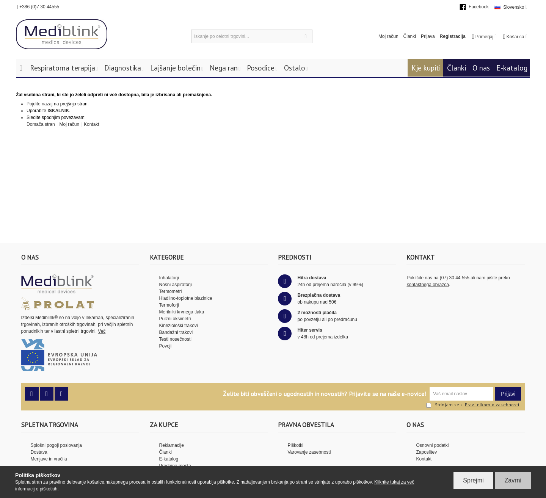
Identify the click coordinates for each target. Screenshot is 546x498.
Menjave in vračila (49, 459)
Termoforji (169, 305)
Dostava (39, 452)
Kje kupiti (426, 67)
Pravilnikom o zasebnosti (492, 404)
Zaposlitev (426, 452)
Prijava (428, 36)
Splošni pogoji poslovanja (56, 445)
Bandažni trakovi (176, 332)
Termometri (170, 291)
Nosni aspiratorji (175, 284)
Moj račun (388, 36)
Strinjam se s (444, 405)
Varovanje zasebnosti (309, 452)
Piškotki (295, 445)
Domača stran (41, 124)
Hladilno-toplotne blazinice (185, 298)
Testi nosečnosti (175, 339)
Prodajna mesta (175, 465)
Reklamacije (171, 445)
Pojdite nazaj (40, 103)
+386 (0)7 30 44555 (39, 6)
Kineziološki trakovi (178, 325)
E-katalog (511, 67)
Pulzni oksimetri (175, 318)
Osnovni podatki (432, 445)
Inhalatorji (169, 277)
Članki (409, 36)
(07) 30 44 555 (454, 277)
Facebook (479, 6)
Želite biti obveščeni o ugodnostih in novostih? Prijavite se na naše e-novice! (324, 394)
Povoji (165, 346)
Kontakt (91, 124)
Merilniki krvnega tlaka (181, 312)
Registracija (453, 36)
